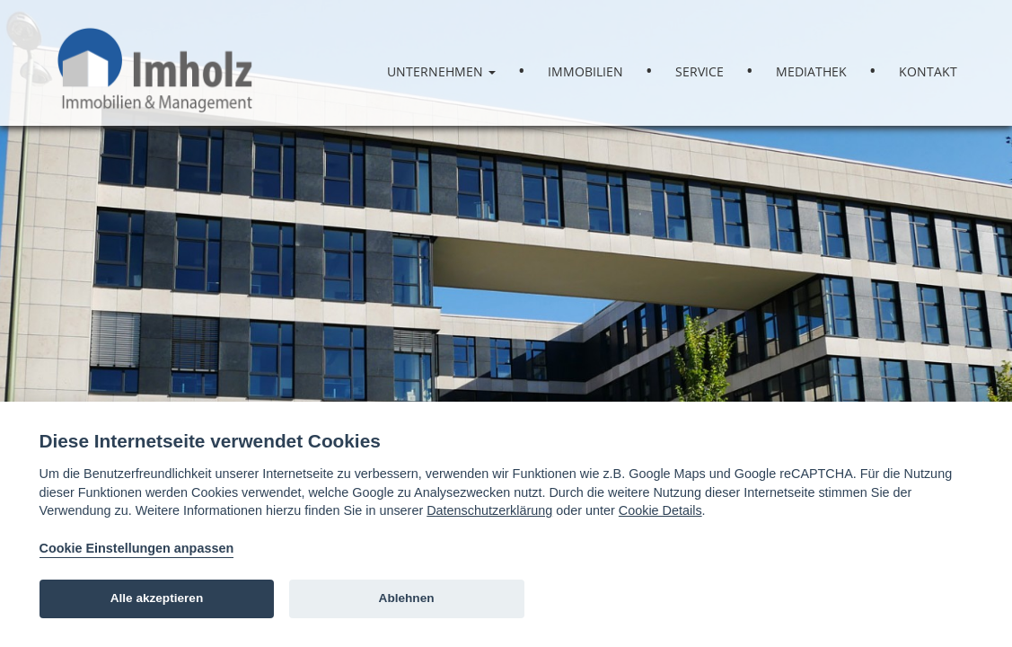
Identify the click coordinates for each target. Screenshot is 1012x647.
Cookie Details (660, 510)
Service (699, 71)
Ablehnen (407, 598)
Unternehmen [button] (441, 71)
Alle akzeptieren (157, 598)
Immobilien (585, 71)
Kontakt (928, 71)
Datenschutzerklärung (489, 510)
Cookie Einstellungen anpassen (137, 548)
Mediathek (811, 71)
